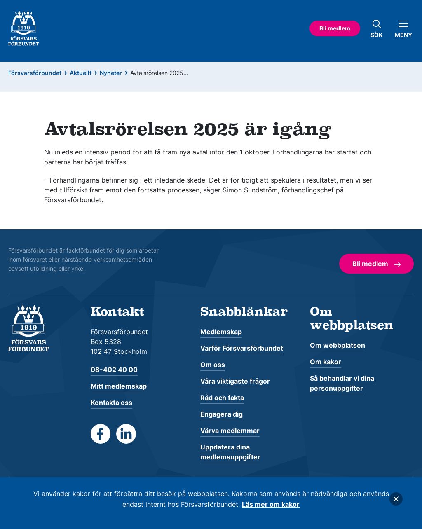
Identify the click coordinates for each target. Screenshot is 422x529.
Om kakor (325, 362)
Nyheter (111, 72)
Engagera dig (221, 414)
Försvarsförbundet (34, 72)
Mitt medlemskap (119, 386)
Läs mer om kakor (271, 504)
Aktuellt (80, 72)
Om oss (212, 364)
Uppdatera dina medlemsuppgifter (230, 452)
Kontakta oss (111, 402)
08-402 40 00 (114, 369)
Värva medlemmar (230, 430)
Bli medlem (334, 28)
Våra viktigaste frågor (235, 381)
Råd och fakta (222, 397)
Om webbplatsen (337, 345)
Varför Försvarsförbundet (241, 348)
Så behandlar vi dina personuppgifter (342, 383)
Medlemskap (221, 332)
